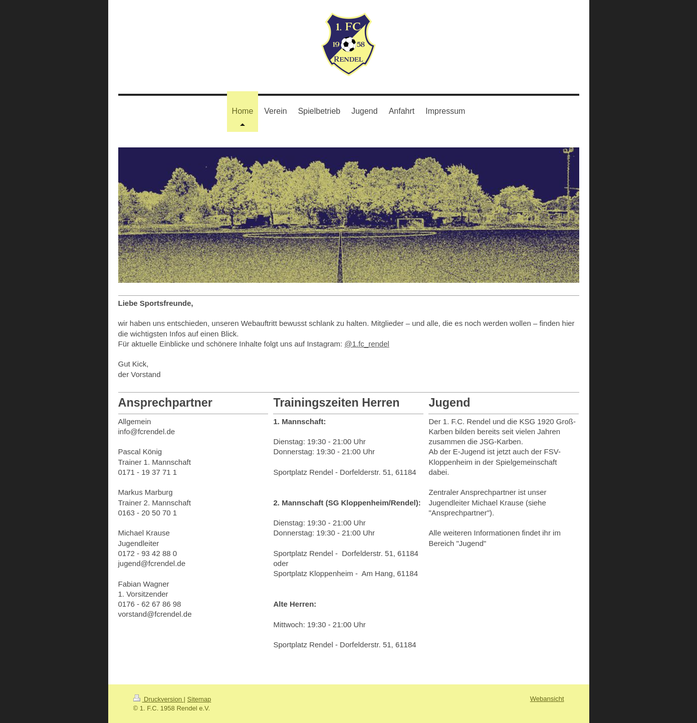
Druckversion (158, 699)
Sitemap (199, 699)
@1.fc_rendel (366, 343)
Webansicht (547, 698)
